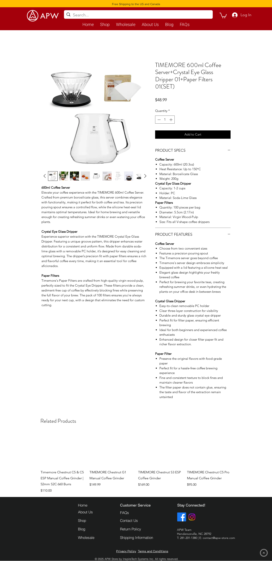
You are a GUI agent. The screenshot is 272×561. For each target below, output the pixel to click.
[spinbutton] (165, 120)
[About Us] (93, 512)
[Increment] (171, 120)
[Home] (93, 505)
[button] (223, 15)
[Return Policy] (135, 529)
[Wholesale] (93, 537)
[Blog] (93, 529)
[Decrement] (159, 120)
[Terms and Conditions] (153, 551)
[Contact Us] (135, 520)
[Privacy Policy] (126, 551)
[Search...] (138, 15)
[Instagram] (191, 516)
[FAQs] (135, 512)
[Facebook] (181, 516)
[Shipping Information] (141, 537)
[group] (136, 463)
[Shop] (93, 520)
